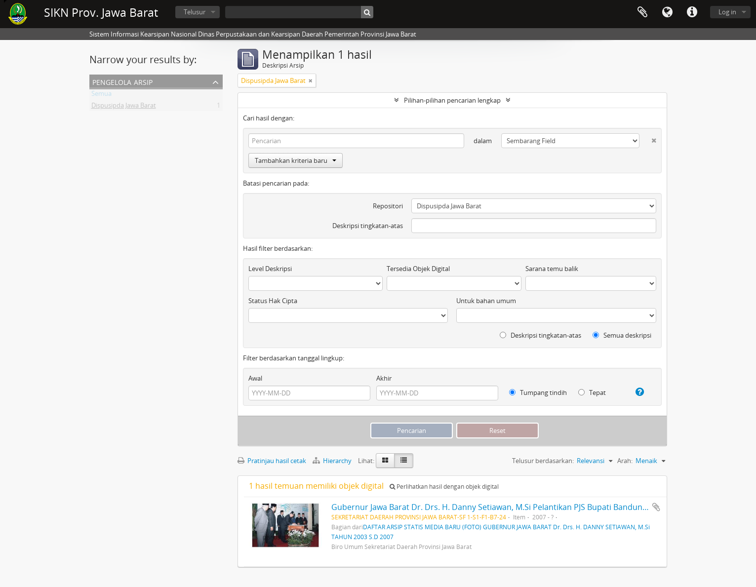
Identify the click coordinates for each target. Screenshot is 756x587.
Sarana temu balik (551, 268)
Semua (101, 95)
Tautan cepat (691, 12)
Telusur (194, 11)
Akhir (384, 378)
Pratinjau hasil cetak (272, 460)
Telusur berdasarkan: (543, 460)
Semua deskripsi (622, 335)
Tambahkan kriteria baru (295, 160)
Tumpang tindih (538, 392)
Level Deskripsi (270, 268)
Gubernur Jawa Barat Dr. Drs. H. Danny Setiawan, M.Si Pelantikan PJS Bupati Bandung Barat (500, 507)
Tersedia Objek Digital (418, 268)
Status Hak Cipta (272, 300)
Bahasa (667, 12)
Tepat (592, 392)
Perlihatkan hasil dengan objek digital (444, 486)
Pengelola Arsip (122, 81)
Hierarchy (333, 460)
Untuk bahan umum (486, 300)
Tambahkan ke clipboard (656, 507)
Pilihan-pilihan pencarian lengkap (452, 100)
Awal (255, 378)
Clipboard (642, 12)
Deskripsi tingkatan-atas (367, 225)
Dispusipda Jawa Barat (123, 107)
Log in (727, 11)
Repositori (388, 205)
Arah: (625, 460)
